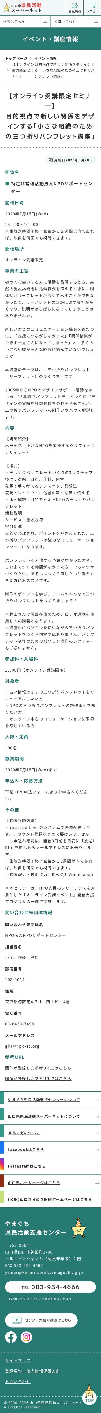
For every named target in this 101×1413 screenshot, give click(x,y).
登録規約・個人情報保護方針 (32, 1371)
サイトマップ (18, 1360)
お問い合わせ (77, 21)
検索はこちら (26, 21)
